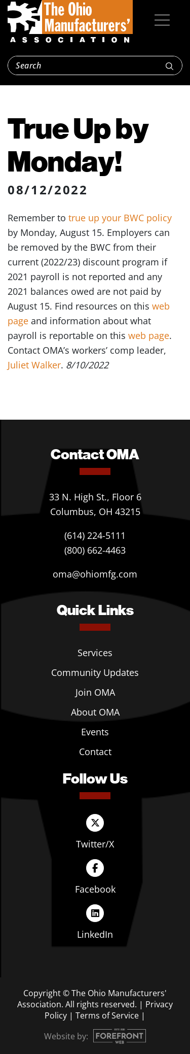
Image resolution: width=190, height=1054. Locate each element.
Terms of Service (107, 1015)
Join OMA (95, 692)
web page (148, 335)
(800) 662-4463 (95, 550)
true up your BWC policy (120, 218)
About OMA (95, 712)
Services (95, 653)
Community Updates (95, 672)
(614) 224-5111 (95, 535)
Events (95, 732)
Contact (95, 751)
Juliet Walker (34, 365)
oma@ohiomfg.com (95, 574)
